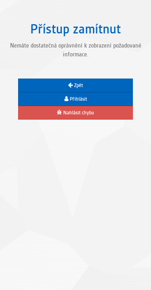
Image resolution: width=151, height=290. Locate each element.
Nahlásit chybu (75, 113)
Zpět (75, 85)
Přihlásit (75, 99)
